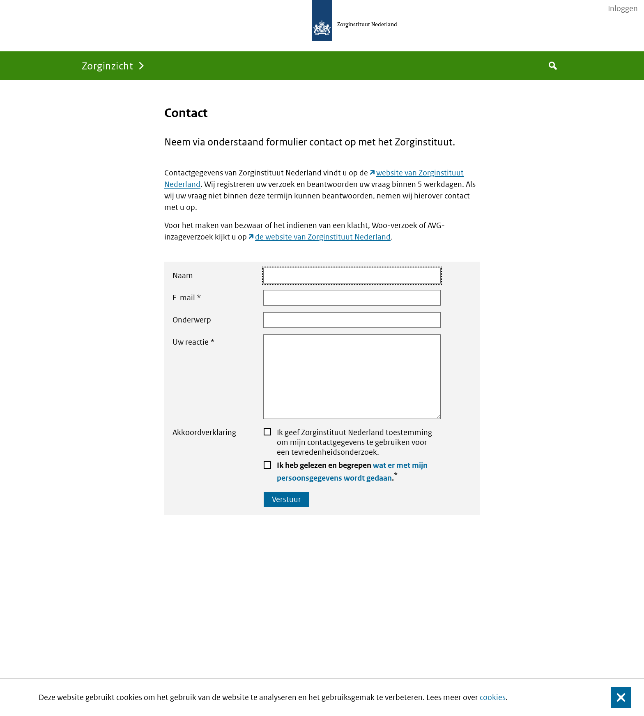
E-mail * (306, 298)
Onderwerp (306, 320)
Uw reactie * (306, 376)
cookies (493, 697)
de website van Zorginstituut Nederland (323, 237)
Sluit (615, 697)
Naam (306, 275)
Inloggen (623, 8)
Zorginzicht (107, 65)
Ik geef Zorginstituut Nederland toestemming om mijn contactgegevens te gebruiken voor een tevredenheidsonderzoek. (354, 442)
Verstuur (286, 499)
